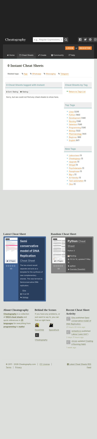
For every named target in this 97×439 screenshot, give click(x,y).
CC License (45, 364)
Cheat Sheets (26, 55)
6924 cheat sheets (14, 317)
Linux (71, 111)
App (25, 74)
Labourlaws (74, 155)
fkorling (73, 256)
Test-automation (76, 181)
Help (71, 55)
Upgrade (73, 162)
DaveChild (39, 330)
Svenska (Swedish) (77, 269)
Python (72, 115)
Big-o (71, 174)
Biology (72, 131)
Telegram (64, 74)
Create (42, 55)
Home (10, 55)
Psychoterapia (75, 168)
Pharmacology (75, 134)
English (72, 140)
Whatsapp (36, 74)
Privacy (18, 367)
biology (25, 297)
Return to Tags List (77, 91)
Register (85, 48)
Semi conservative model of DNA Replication (78, 320)
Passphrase (74, 171)
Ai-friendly (73, 177)
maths (21, 326)
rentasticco (76, 331)
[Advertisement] (31, 17)
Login (69, 48)
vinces (74, 341)
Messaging (51, 74)
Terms (8, 367)
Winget (72, 165)
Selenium (73, 124)
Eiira (24, 291)
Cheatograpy (74, 158)
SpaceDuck (54, 330)
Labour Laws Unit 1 (79, 334)
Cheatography (10, 314)
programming (10, 326)
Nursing (72, 121)
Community (57, 55)
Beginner (73, 137)
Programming (75, 127)
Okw (71, 184)
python (73, 266)
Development (75, 118)
